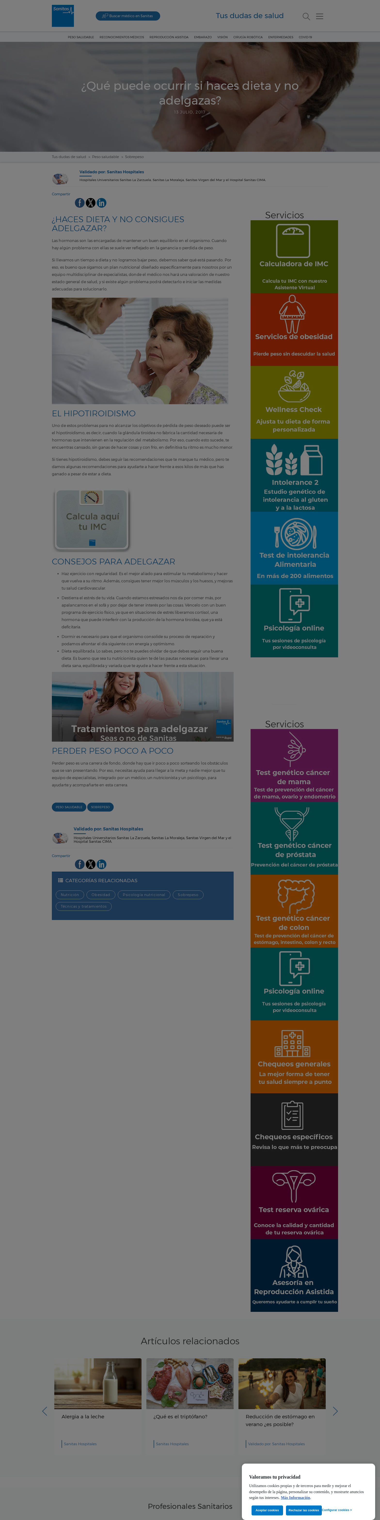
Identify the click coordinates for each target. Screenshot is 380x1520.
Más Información (295, 1498)
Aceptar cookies (267, 1510)
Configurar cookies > (337, 1510)
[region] (308, 1492)
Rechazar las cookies (304, 1510)
